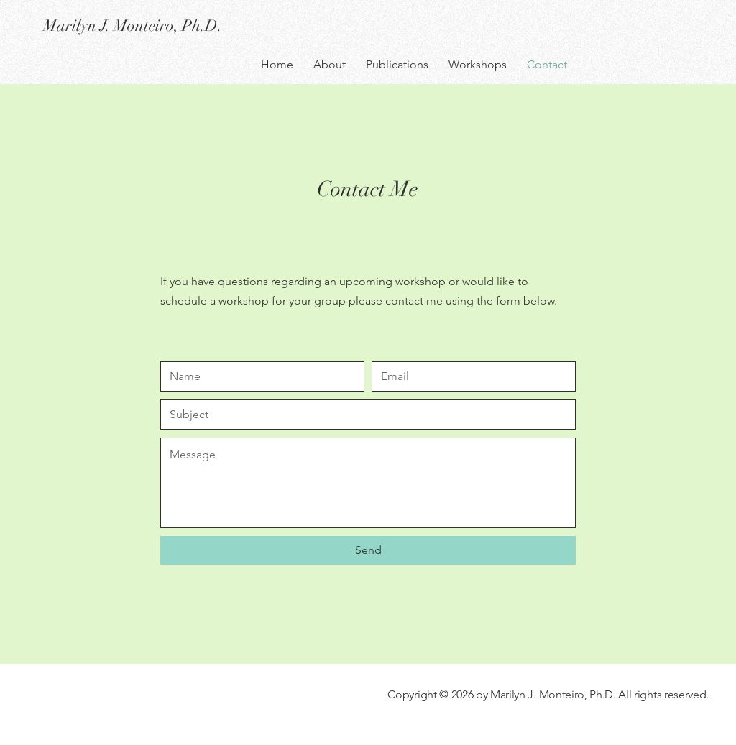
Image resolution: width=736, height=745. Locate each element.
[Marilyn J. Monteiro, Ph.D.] (171, 25)
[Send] (368, 550)
